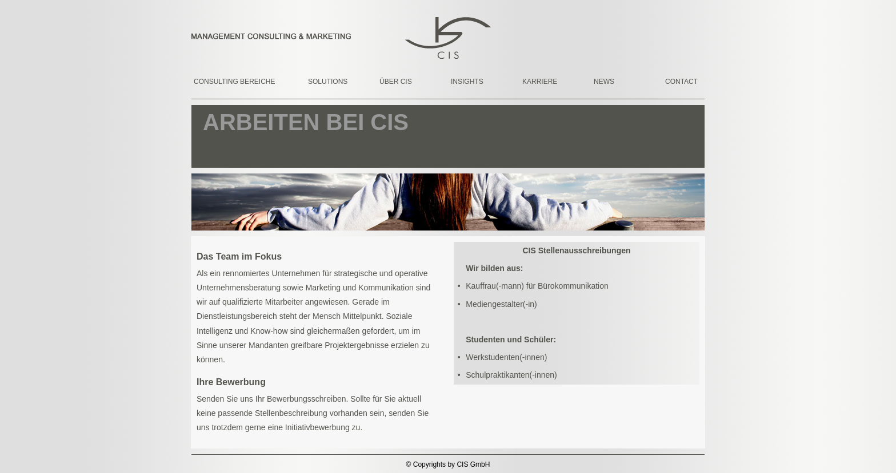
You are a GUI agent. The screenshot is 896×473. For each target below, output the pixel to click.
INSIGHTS (467, 82)
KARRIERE (539, 82)
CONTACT (681, 82)
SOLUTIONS (327, 82)
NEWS (604, 82)
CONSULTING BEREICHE (225, 82)
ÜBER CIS (395, 82)
